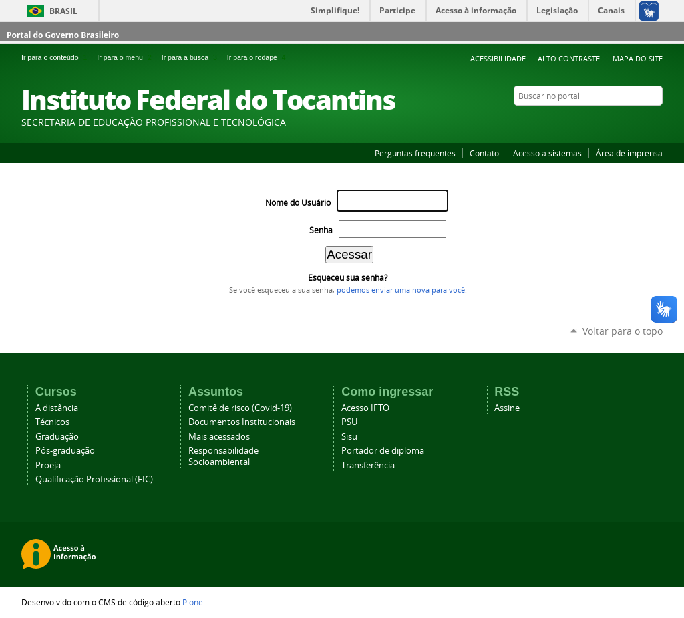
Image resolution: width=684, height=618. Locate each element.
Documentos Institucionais (241, 422)
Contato (484, 153)
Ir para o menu (126, 57)
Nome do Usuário (298, 202)
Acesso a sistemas (547, 153)
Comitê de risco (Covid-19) (240, 408)
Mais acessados (219, 436)
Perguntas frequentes (415, 153)
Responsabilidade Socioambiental (223, 456)
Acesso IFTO (365, 408)
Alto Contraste (569, 58)
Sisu (349, 436)
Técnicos (52, 422)
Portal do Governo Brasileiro (63, 35)
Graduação (57, 436)
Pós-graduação (65, 450)
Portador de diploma (382, 450)
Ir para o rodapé (258, 57)
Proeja (48, 465)
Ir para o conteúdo (56, 57)
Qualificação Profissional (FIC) (94, 479)
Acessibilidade (498, 58)
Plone (192, 602)
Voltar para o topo (622, 331)
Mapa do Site (638, 58)
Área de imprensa (629, 153)
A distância (56, 408)
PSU (349, 422)
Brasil (63, 11)
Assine (507, 408)
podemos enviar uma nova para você (401, 290)
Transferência (368, 465)
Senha (321, 230)
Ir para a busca (192, 57)
